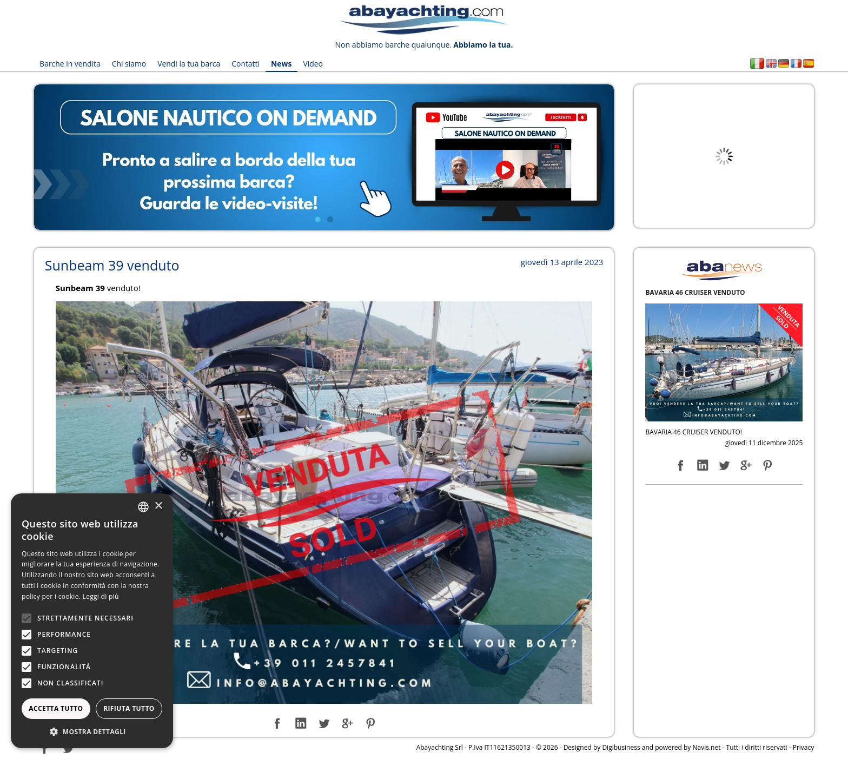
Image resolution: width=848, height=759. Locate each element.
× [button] (158, 506)
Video (312, 63)
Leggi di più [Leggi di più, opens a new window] (101, 596)
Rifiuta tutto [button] (129, 708)
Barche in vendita (70, 63)
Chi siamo (128, 63)
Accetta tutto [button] (56, 708)
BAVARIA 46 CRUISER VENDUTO (695, 291)
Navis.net (706, 747)
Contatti (245, 63)
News (280, 63)
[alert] (92, 620)
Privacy (803, 747)
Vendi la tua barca (188, 63)
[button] (92, 731)
